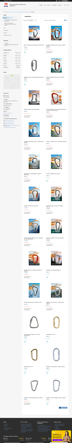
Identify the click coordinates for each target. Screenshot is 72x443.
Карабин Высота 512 (28, 366)
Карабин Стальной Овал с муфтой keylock (55, 366)
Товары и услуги (8, 11)
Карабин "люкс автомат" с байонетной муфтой (55, 303)
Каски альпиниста (41, 425)
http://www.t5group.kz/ (7, 113)
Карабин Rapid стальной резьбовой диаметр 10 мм (34, 78)
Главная (40, 5)
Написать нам (57, 429)
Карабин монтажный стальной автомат (33, 302)
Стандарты (54, 5)
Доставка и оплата (7, 35)
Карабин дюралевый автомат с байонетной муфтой (33, 142)
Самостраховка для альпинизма (44, 429)
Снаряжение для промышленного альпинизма (21, 11)
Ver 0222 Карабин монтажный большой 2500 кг (34, 45)
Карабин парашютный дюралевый (31, 109)
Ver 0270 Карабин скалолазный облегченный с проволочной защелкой (56, 110)
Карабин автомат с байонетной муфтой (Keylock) (33, 271)
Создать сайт (6, 0)
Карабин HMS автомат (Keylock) (31, 205)
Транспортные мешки (59, 425)
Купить (25, 52)
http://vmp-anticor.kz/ (10, 120)
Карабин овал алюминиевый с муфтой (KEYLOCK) (32, 174)
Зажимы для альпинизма (26, 425)
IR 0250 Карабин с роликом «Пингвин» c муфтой (55, 206)
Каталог (48, 5)
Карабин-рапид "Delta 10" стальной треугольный (32, 335)
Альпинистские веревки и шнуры (44, 426)
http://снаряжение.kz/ (10, 123)
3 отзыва (59, 0)
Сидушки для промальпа (43, 428)
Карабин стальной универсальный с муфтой (56, 397)
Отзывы (5, 32)
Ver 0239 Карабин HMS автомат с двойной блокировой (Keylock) (33, 238)
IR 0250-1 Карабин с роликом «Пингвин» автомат (55, 238)
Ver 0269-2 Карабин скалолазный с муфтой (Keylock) (55, 45)
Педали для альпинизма (43, 430)
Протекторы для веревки (60, 424)
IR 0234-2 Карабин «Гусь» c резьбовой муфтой (56, 141)
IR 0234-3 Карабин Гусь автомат (53, 173)
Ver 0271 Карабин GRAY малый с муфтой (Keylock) (55, 78)
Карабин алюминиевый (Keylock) (53, 270)
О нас (45, 5)
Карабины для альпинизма (26, 424)
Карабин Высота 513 (50, 334)
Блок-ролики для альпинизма (27, 429)
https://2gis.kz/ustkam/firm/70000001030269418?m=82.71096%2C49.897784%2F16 (11, 126)
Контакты (60, 5)
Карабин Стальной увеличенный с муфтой (33, 397)
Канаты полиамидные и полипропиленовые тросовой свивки (10, 24)
